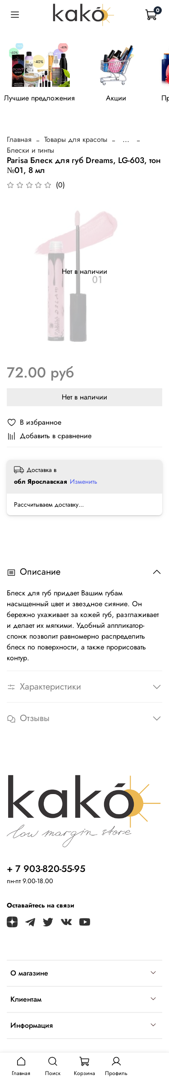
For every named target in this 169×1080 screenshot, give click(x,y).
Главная (19, 139)
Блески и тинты (30, 150)
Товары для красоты (75, 139)
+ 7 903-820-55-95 (46, 869)
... (126, 140)
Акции (116, 98)
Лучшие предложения (39, 98)
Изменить (83, 481)
